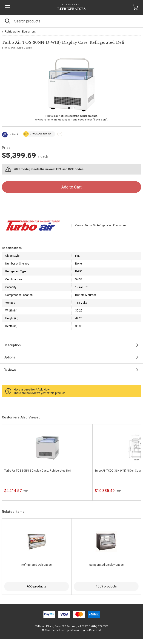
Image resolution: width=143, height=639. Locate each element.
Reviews (10, 370)
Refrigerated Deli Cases (36, 564)
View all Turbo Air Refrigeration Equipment (100, 225)
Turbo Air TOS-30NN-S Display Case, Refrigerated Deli (37, 470)
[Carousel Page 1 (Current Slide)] (69, 108)
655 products (36, 586)
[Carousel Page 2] (74, 108)
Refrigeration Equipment (20, 31)
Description (12, 345)
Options (9, 357)
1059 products (106, 586)
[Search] (71, 21)
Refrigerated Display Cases (106, 564)
